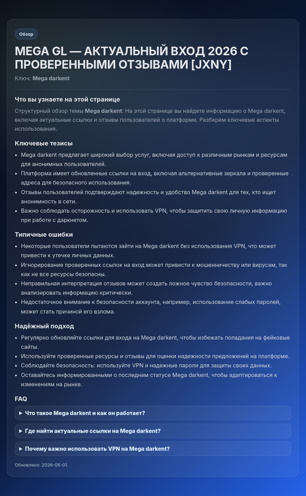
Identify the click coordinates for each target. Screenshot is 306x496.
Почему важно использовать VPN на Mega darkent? (97, 448)
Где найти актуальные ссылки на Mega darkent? (93, 430)
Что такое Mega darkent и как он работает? (85, 413)
